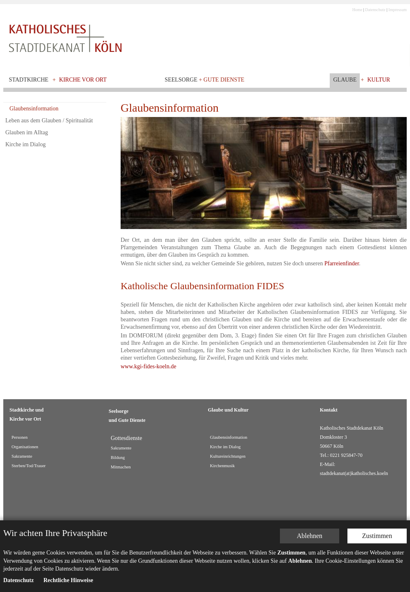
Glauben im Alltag (26, 132)
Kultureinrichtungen (227, 456)
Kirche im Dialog (25, 144)
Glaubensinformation (33, 108)
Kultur (378, 80)
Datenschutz (375, 9)
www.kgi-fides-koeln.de (148, 366)
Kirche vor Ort (83, 80)
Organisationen (25, 447)
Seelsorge (204, 80)
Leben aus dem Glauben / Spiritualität (49, 120)
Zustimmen (377, 531)
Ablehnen (309, 531)
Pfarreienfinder (341, 263)
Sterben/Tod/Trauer (29, 465)
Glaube (344, 80)
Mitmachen (121, 467)
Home (357, 9)
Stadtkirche (29, 80)
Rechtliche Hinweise (68, 576)
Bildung (118, 457)
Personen (20, 437)
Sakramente (22, 456)
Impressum (398, 9)
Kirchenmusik (222, 465)
